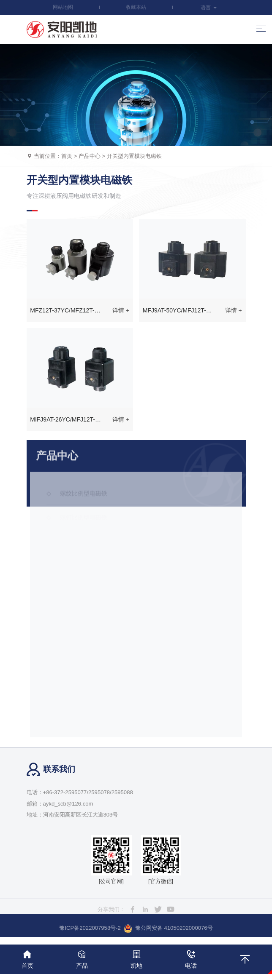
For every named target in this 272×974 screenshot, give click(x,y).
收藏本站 (136, 7)
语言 (209, 8)
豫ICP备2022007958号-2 (89, 928)
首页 (66, 156)
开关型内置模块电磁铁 (134, 156)
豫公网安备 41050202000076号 (168, 928)
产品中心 (90, 156)
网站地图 (63, 7)
